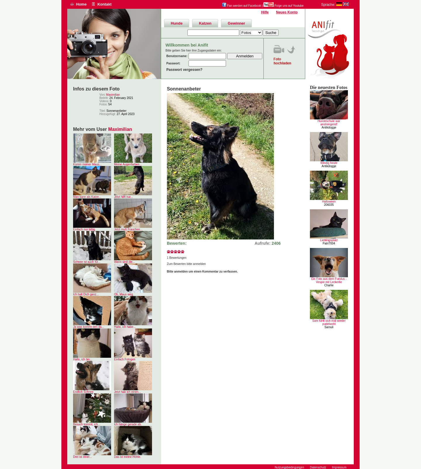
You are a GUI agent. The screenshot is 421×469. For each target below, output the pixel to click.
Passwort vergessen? (184, 70)
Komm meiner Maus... (87, 164)
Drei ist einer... (82, 456)
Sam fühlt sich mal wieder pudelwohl (329, 322)
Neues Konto (287, 12)
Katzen (205, 23)
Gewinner (236, 23)
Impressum (339, 467)
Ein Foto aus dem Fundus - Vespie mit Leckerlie (329, 280)
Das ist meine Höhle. (127, 456)
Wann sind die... (124, 261)
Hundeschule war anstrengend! (329, 122)
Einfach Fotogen (124, 359)
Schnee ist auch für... (86, 261)
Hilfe (265, 12)
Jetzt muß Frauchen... (128, 229)
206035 (329, 204)
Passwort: (173, 63)
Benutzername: (176, 56)
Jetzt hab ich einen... (127, 391)
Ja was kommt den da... (88, 326)
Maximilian (113, 94)
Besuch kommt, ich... (86, 424)
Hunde (176, 23)
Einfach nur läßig (84, 229)
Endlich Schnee (83, 391)
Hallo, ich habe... (125, 326)
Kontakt (104, 4)
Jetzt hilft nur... (123, 196)
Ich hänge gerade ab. (128, 424)
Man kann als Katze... (87, 196)
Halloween (329, 201)
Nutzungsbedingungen (289, 467)
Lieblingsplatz (329, 240)
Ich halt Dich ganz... (86, 294)
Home (81, 4)
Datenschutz (318, 467)
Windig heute (328, 163)
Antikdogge (329, 127)
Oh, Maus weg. (124, 294)
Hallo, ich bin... (82, 359)
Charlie (329, 285)
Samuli (329, 327)
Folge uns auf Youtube (283, 5)
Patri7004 (329, 243)
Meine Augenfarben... (128, 164)
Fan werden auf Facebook (241, 5)
